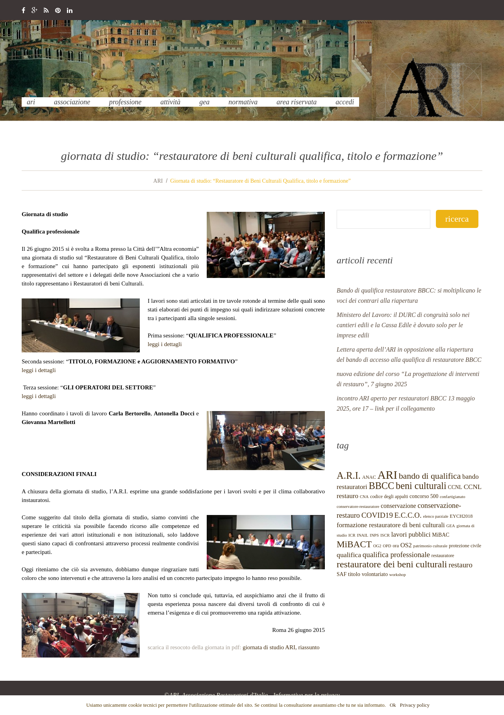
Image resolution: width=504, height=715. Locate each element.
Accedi (344, 102)
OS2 (406, 545)
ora (396, 545)
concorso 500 (424, 496)
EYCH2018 (461, 516)
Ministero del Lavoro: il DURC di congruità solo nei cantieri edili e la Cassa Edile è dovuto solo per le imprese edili (403, 325)
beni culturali (421, 485)
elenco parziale (435, 516)
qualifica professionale (396, 554)
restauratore (443, 555)
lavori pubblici (410, 534)
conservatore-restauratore (358, 506)
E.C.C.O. (408, 515)
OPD (387, 546)
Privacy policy (415, 705)
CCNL (455, 487)
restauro (460, 565)
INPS (374, 535)
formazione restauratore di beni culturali (391, 525)
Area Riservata (296, 102)
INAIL (362, 535)
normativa (243, 102)
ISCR (385, 535)
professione (125, 102)
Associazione (72, 102)
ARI (31, 102)
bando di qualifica (430, 476)
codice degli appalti (389, 496)
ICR (352, 535)
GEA (204, 102)
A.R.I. (349, 475)
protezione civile (465, 545)
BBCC (381, 485)
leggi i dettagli (165, 344)
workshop (397, 574)
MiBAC (440, 535)
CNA (364, 497)
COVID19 (377, 515)
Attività (170, 102)
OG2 (377, 546)
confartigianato (452, 497)
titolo (354, 574)
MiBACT (354, 544)
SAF (341, 574)
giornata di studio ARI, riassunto (281, 647)
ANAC (369, 477)
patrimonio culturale (430, 546)
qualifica (349, 555)
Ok (393, 705)
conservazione (398, 505)
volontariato (375, 574)
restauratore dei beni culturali (392, 564)
